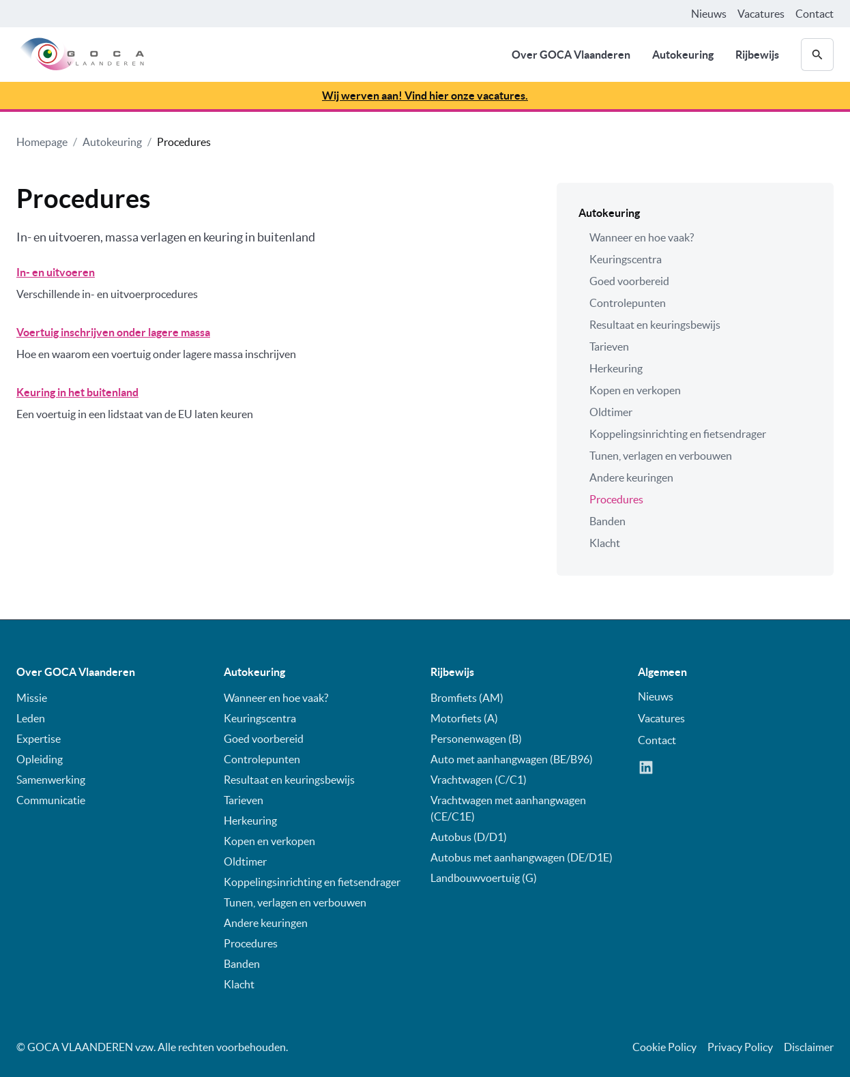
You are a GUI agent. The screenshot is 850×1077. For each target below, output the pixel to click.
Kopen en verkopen (635, 390)
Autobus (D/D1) (468, 837)
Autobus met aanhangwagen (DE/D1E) (521, 857)
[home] (80, 54)
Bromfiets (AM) (466, 698)
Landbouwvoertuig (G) (483, 878)
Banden (607, 521)
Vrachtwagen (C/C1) (478, 779)
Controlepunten (627, 303)
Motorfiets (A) (464, 718)
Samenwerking (50, 779)
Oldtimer (610, 412)
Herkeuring (616, 368)
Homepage (42, 142)
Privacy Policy (740, 1047)
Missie (31, 698)
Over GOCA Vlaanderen (571, 54)
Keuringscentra (625, 259)
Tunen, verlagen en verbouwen (660, 455)
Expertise (38, 739)
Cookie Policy (664, 1047)
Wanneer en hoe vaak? (641, 237)
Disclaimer (809, 1047)
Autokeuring (683, 54)
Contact (814, 14)
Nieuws (709, 14)
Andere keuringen (631, 477)
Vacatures (761, 14)
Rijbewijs (757, 54)
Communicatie (50, 800)
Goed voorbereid (629, 281)
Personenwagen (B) (476, 739)
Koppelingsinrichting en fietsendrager (677, 434)
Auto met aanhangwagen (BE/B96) (511, 759)
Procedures (184, 142)
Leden (30, 718)
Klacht (604, 543)
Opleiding (39, 759)
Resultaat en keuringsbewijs (654, 325)
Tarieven (609, 346)
